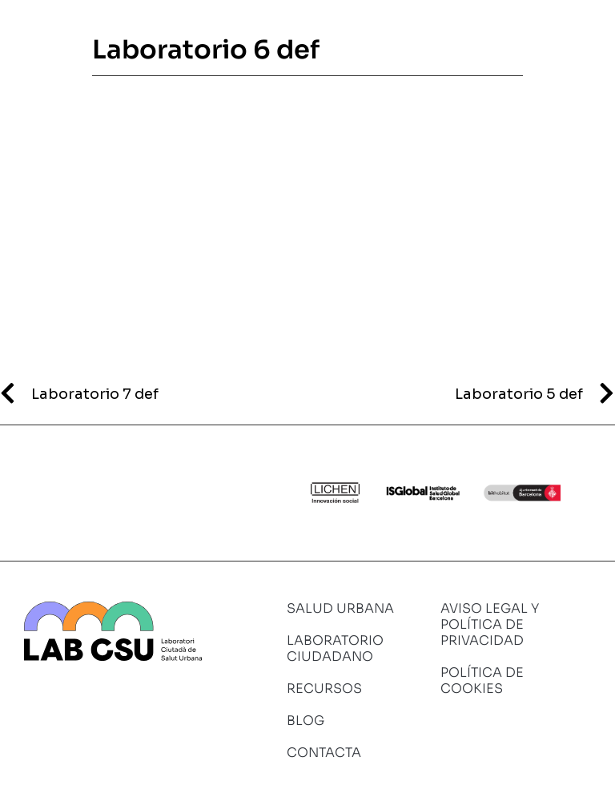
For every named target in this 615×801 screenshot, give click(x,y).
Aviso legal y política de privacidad (489, 624)
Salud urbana (340, 608)
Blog (305, 720)
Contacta (324, 752)
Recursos (324, 688)
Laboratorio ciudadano (335, 648)
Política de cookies (482, 680)
